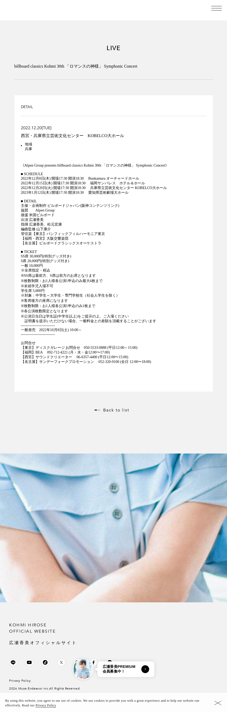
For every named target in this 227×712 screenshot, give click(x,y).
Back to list (116, 410)
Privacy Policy (46, 706)
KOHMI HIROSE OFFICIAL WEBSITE (113, 634)
